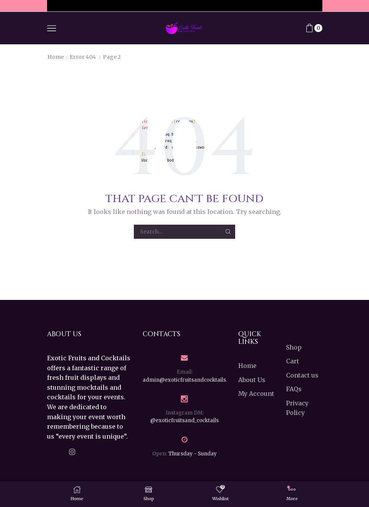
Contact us (302, 375)
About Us (251, 380)
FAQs (294, 389)
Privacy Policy (297, 408)
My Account (256, 393)
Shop (294, 347)
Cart (292, 361)
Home (55, 57)
